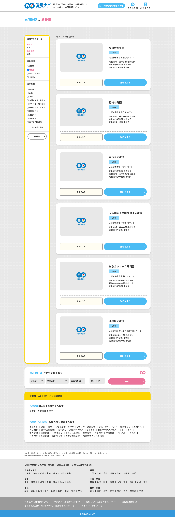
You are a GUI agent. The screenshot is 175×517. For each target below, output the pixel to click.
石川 (40, 489)
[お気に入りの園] (145, 6)
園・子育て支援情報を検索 (111, 5)
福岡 (92, 489)
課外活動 (34, 431)
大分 (119, 489)
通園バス (138, 425)
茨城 (55, 481)
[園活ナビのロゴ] (37, 6)
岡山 (105, 481)
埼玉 (42, 481)
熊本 (112, 489)
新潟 (26, 489)
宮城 (49, 472)
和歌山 (126, 472)
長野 (60, 489)
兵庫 (99, 472)
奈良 (119, 472)
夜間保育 (45, 434)
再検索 (37, 136)
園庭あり (34, 425)
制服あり (90, 428)
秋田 (55, 472)
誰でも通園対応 (48, 428)
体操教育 (110, 431)
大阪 (92, 472)
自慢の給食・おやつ (64, 425)
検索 (127, 380)
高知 (145, 481)
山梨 (53, 489)
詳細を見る (118, 82)
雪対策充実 (57, 434)
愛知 (67, 489)
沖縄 (141, 489)
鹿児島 (133, 489)
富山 (33, 489)
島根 (99, 481)
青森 (35, 472)
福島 (69, 472)
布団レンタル (126, 428)
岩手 (42, 472)
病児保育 (87, 431)
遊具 (43, 425)
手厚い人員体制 (73, 431)
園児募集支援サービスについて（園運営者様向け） (49, 504)
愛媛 (139, 481)
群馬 (69, 481)
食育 (50, 425)
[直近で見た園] (132, 6)
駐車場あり (125, 425)
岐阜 (73, 489)
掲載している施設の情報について (101, 500)
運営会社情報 (129, 500)
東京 (26, 481)
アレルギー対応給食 (86, 425)
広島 (112, 481)
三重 (134, 472)
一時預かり (57, 431)
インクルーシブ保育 (126, 431)
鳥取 (92, 481)
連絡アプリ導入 (76, 428)
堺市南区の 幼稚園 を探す (41, 409)
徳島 (125, 481)
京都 (105, 472)
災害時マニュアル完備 (93, 434)
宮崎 (125, 489)
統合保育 (45, 431)
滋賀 (112, 472)
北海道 (27, 472)
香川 (132, 481)
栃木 (62, 481)
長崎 (105, 489)
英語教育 (98, 431)
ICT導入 (62, 428)
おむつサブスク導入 (107, 428)
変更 (29, 47)
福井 (47, 489)
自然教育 (34, 434)
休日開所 (34, 428)
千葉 (49, 481)
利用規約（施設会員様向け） (67, 500)
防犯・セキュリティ (108, 425)
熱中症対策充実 (73, 434)
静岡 (80, 489)
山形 (62, 472)
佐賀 (99, 489)
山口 (119, 481)
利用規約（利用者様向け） (36, 500)
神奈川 (34, 481)
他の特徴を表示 (37, 127)
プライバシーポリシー (91, 504)
